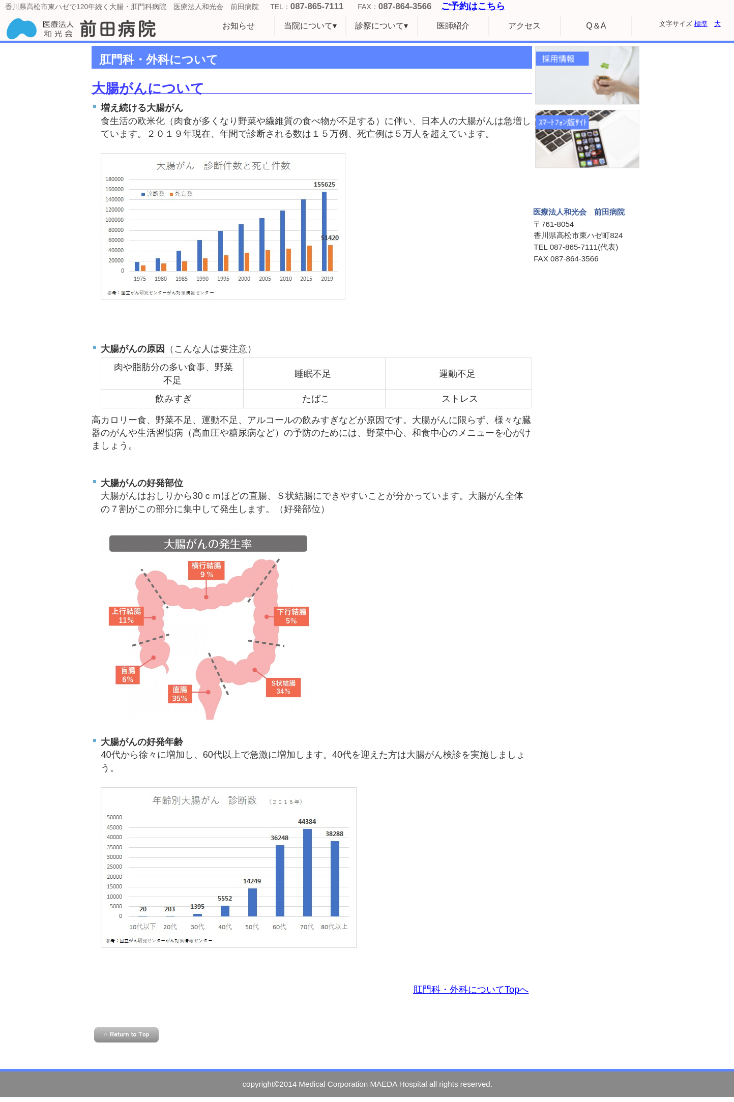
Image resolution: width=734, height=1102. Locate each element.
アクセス (524, 25)
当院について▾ (310, 25)
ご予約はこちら (473, 6)
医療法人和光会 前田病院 (102, 28)
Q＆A (596, 25)
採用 (587, 75)
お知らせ (238, 25)
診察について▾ (381, 25)
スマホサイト (587, 139)
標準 (701, 23)
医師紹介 (453, 25)
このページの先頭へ (126, 1035)
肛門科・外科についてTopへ (471, 989)
